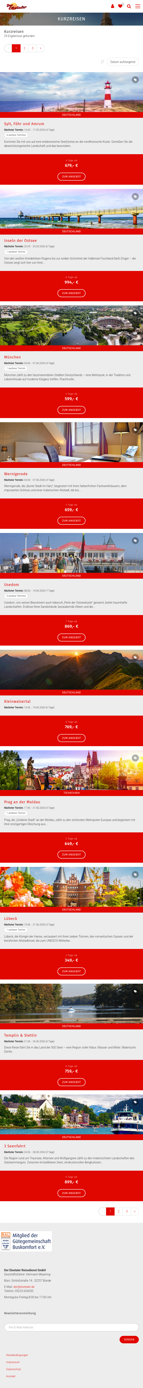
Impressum (13, 1362)
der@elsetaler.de (23, 1286)
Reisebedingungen (17, 1355)
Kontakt (10, 1376)
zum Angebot (71, 176)
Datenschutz (13, 1369)
